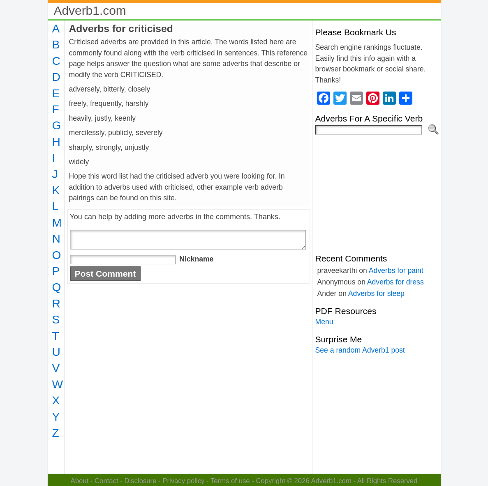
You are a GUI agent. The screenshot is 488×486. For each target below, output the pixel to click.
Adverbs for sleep (376, 293)
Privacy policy (183, 481)
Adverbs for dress (395, 282)
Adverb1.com (90, 10)
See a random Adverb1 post (360, 350)
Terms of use (230, 481)
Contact (106, 481)
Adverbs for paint (396, 270)
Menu (324, 322)
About (80, 481)
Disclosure (140, 481)
